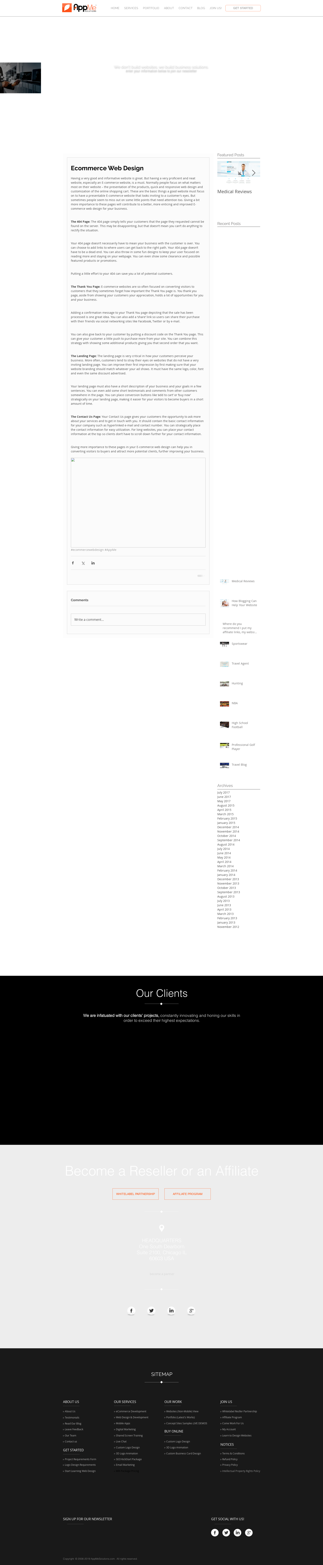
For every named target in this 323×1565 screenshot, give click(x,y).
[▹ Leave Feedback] (73, 1429)
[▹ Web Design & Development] (131, 1417)
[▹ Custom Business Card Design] (182, 1453)
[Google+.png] (191, 1311)
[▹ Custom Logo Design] (127, 1447)
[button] (215, 8)
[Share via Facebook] (73, 563)
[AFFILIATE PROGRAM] (187, 1194)
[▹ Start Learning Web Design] (79, 1471)
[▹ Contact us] (80, 1441)
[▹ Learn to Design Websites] (237, 1435)
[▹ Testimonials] (77, 1417)
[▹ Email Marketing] (128, 1465)
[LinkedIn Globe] (171, 1311)
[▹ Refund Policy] (237, 1459)
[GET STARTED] (243, 8)
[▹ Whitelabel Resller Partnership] (239, 1411)
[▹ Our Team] (80, 1435)
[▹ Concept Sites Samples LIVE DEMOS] (186, 1423)
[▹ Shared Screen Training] (129, 1435)
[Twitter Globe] (151, 1311)
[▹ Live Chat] (128, 1441)
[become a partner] (162, 1274)
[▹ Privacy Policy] (237, 1465)
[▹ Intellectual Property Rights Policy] (247, 1471)
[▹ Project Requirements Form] (82, 1459)
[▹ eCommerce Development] (130, 1411)
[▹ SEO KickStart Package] (130, 1459)
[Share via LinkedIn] (93, 563)
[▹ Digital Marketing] (125, 1429)
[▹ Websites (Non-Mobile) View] (186, 1411)
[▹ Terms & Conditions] (237, 1453)
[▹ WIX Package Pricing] (128, 1471)
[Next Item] (253, 173)
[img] (93, 1042)
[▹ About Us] (71, 1411)
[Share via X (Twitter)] (83, 563)
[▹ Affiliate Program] (239, 1417)
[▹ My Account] (232, 1429)
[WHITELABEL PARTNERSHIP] (135, 1194)
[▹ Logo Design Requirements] (80, 1465)
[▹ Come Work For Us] (232, 1423)
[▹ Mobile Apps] (123, 1423)
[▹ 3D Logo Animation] (126, 1453)
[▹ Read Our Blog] (72, 1423)
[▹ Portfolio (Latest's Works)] (180, 1417)
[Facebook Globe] (131, 1311)
